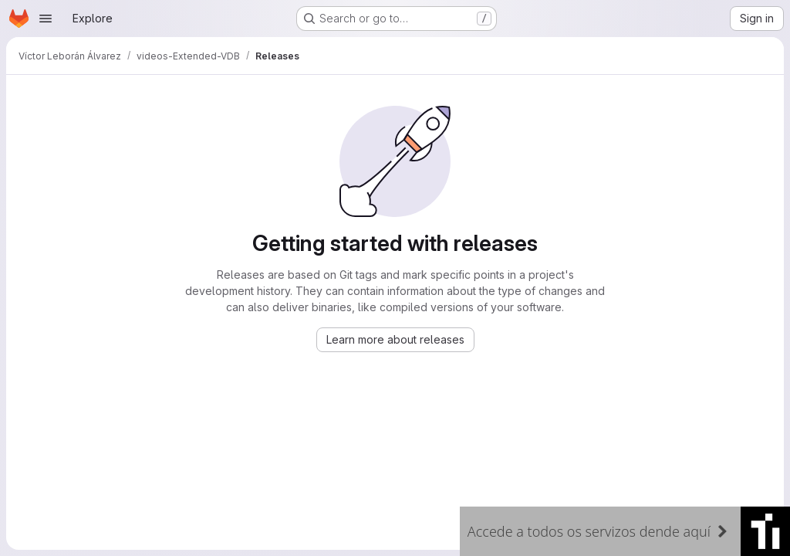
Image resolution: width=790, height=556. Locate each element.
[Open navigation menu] (45, 18)
